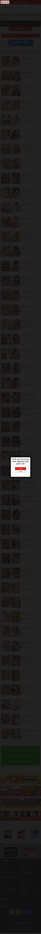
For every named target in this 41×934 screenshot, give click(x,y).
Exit (20, 456)
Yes (20, 453)
